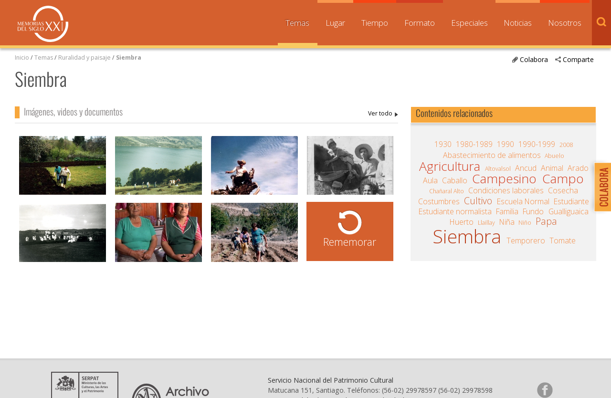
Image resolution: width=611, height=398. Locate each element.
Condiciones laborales (506, 190)
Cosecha (563, 190)
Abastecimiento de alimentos (492, 155)
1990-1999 (536, 144)
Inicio (22, 57)
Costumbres (439, 201)
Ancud (526, 168)
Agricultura (449, 166)
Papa (546, 221)
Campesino (504, 178)
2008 (566, 145)
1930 (443, 144)
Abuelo (554, 156)
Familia (507, 211)
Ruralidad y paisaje (84, 57)
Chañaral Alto (446, 191)
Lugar (335, 22)
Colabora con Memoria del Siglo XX (600, 186)
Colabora (534, 59)
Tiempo (374, 22)
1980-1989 (474, 144)
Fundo (533, 211)
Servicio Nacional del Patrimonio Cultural (330, 380)
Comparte (578, 59)
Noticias (518, 22)
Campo (563, 178)
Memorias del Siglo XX (43, 24)
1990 (505, 144)
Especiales (469, 22)
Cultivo (478, 201)
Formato (419, 22)
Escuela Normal (523, 201)
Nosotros (564, 22)
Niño (524, 223)
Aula (430, 180)
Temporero (525, 240)
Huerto (462, 222)
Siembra (128, 57)
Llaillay (486, 223)
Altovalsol (498, 169)
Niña (507, 222)
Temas (297, 22)
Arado (578, 168)
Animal (552, 168)
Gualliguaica (568, 211)
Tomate (562, 240)
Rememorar (349, 242)
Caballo (454, 180)
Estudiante (571, 201)
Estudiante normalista (455, 211)
